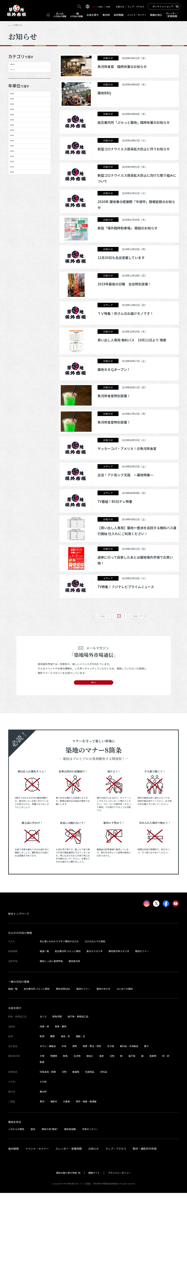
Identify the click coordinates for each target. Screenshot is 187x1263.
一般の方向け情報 (18, 1052)
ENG (101, 6)
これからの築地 (16, 1199)
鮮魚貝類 (57, 1086)
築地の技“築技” (50, 1199)
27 (153, 679)
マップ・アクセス (135, 6)
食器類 (75, 1142)
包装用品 (89, 1142)
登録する (93, 750)
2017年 (16, 201)
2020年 (16, 178)
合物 (112, 1126)
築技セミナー (142, 1021)
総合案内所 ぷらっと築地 (68, 1021)
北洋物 (77, 1126)
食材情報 (118, 15)
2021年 (16, 167)
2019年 (16, 190)
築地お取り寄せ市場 (66, 1242)
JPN (93, 6)
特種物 (53, 1126)
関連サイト (94, 1242)
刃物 (64, 1142)
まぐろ (43, 1086)
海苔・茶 (65, 1106)
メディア (17, 79)
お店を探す (93, 15)
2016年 (16, 213)
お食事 (66, 1171)
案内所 (106, 15)
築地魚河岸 (74, 1031)
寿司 (42, 1171)
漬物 (74, 1116)
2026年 (16, 109)
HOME (11, 25)
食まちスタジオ (95, 1021)
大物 (42, 1126)
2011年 (16, 270)
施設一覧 (44, 1021)
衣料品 (103, 1142)
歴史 (33, 1199)
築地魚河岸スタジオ (119, 1021)
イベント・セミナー (37, 1219)
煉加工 (89, 1126)
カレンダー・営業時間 (68, 1219)
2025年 (16, 121)
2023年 (16, 144)
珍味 (64, 1116)
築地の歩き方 (103, 1059)
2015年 (16, 224)
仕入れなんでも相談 (95, 1011)
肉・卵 (165, 1126)
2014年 (16, 236)
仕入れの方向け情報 (20, 1003)
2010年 (16, 282)
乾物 (42, 1106)
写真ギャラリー (90, 1199)
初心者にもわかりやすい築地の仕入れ (59, 1011)
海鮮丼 (53, 1171)
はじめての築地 (125, 1059)
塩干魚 (131, 1126)
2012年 (16, 259)
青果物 (152, 1126)
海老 (101, 1126)
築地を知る (156, 15)
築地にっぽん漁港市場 (51, 1031)
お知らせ (120, 6)
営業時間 (172, 15)
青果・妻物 (60, 1096)
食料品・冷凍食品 (129, 1116)
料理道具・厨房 (48, 1142)
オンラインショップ (163, 6)
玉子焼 (110, 1116)
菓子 (146, 1116)
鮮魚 (65, 1126)
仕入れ (60, 15)
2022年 (16, 155)
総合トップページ (18, 984)
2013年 (16, 247)
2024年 (16, 132)
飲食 (42, 1132)
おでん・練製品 (48, 1116)
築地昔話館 (70, 1199)
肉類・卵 (44, 1096)
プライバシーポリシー (119, 1242)
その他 (43, 1151)
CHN (108, 6)
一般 (76, 15)
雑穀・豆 (80, 1106)
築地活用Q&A (63, 1059)
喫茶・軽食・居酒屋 (86, 1171)
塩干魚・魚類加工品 (78, 1086)
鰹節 (52, 1106)
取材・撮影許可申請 (144, 1219)
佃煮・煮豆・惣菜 (92, 1116)
